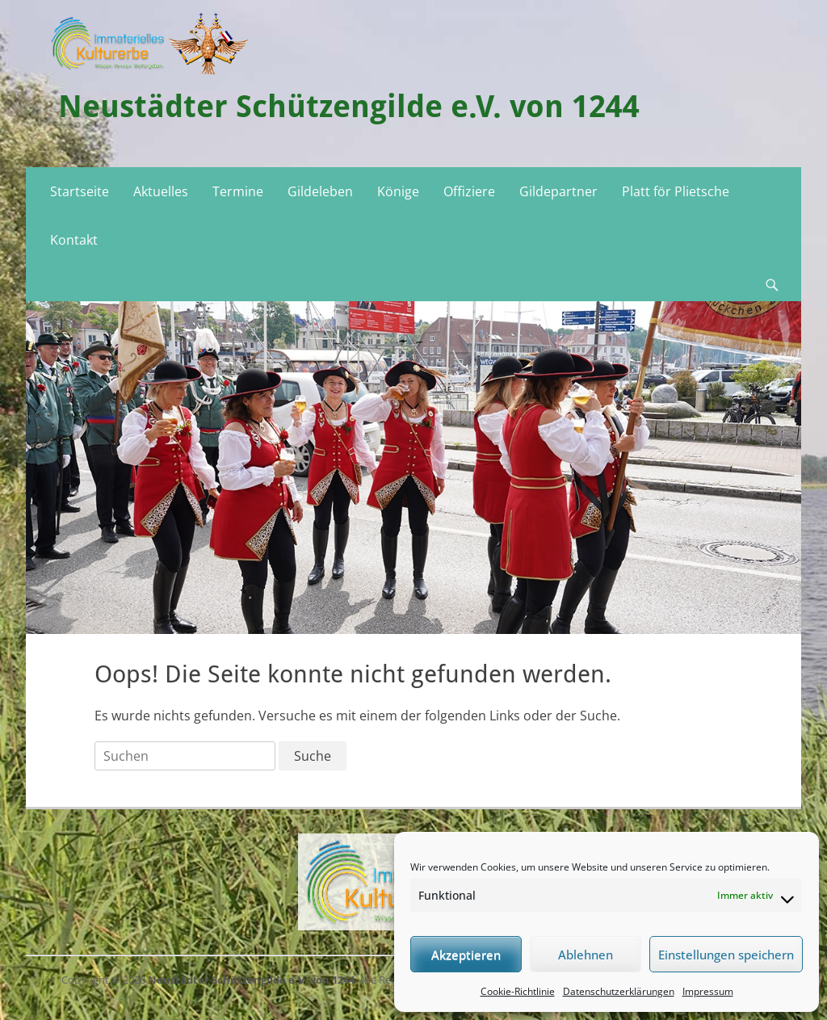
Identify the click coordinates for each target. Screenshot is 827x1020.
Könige (398, 191)
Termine (237, 191)
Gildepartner (558, 191)
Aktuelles (160, 191)
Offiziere (469, 191)
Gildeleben (320, 191)
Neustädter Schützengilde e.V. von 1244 (349, 106)
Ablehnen (585, 955)
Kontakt (74, 240)
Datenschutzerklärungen (618, 991)
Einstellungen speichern (726, 955)
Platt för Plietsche (675, 191)
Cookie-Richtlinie (518, 991)
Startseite (79, 191)
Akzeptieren (466, 955)
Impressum (707, 991)
